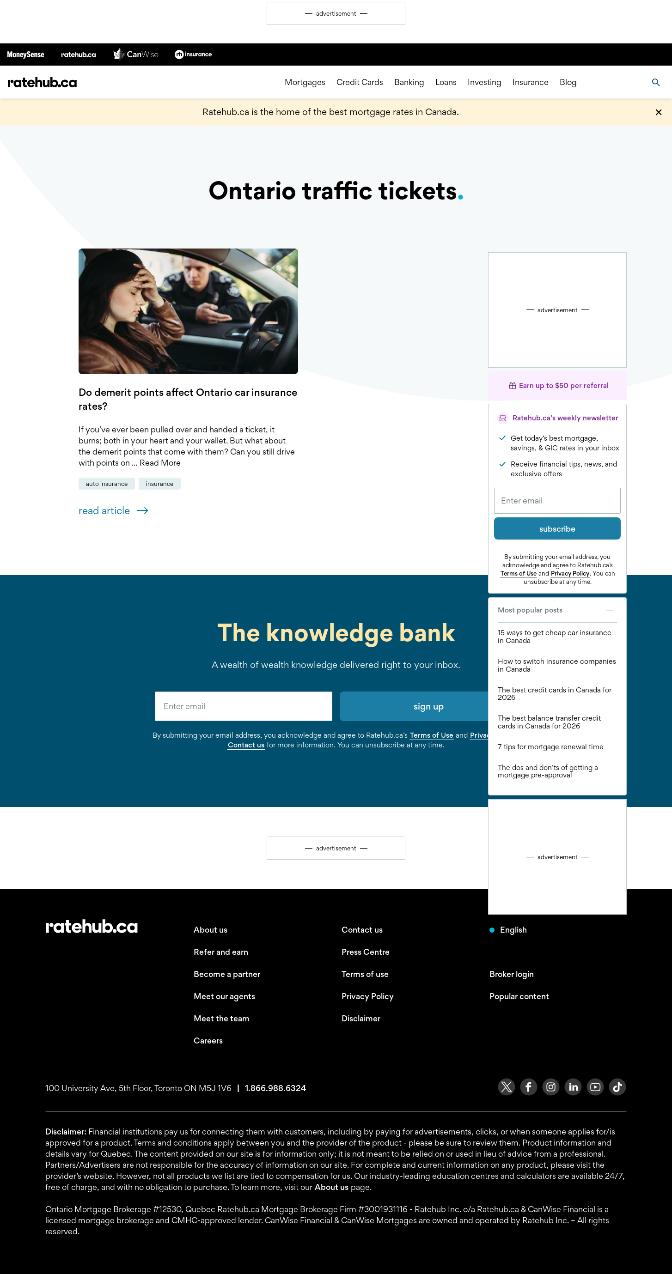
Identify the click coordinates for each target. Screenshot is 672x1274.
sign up (429, 706)
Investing (484, 82)
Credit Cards (359, 82)
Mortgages (305, 82)
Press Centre (366, 952)
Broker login (511, 974)
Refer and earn (221, 952)
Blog (568, 82)
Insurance (531, 82)
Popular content (519, 996)
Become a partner (227, 974)
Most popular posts (557, 610)
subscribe (557, 529)
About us (210, 929)
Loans (446, 82)
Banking (409, 82)
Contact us (246, 744)
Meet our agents (224, 996)
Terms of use (365, 974)
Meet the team (222, 1018)
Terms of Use (519, 573)
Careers (208, 1040)
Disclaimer (361, 1018)
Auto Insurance (107, 483)
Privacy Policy (570, 573)
